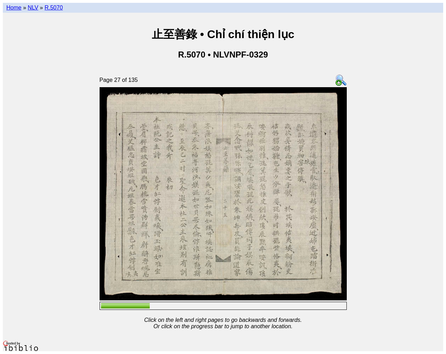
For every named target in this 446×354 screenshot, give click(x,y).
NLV (33, 8)
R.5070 (53, 8)
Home (14, 8)
